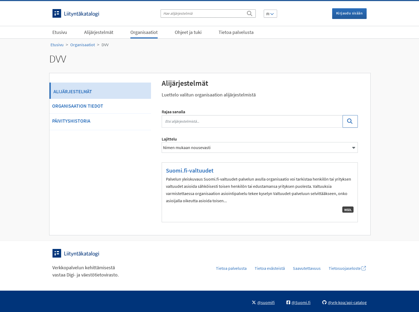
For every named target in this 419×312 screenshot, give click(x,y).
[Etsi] (249, 12)
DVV (105, 44)
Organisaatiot (144, 32)
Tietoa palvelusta (236, 32)
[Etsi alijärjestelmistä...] (252, 121)
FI (270, 13)
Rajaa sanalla (173, 111)
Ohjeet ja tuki (188, 32)
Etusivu (59, 32)
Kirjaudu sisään (349, 13)
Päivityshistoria (71, 121)
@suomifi (263, 302)
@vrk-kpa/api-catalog (344, 302)
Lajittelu (169, 139)
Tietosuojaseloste (347, 268)
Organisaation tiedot (77, 106)
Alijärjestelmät (98, 32)
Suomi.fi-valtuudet (190, 170)
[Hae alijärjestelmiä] (208, 13)
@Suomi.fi (298, 302)
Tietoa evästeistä (270, 268)
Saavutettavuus (307, 268)
